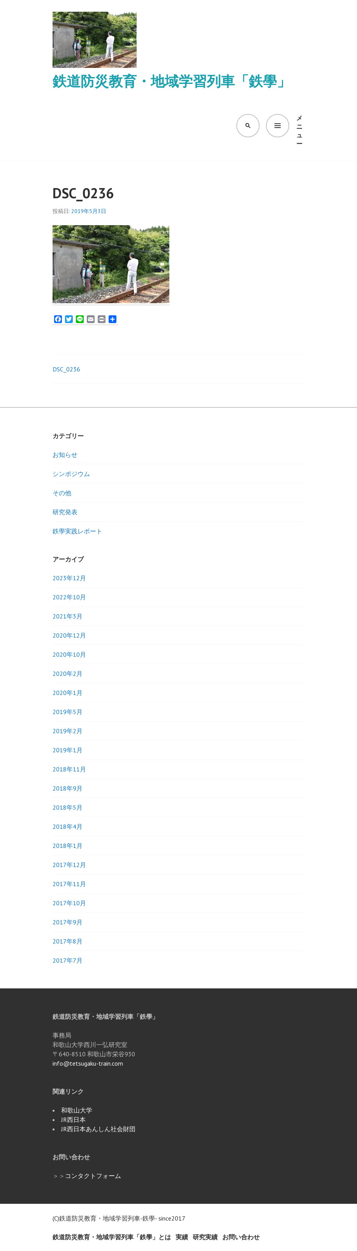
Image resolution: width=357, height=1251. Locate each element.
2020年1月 (68, 693)
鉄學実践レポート (77, 531)
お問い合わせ (241, 1237)
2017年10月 (69, 903)
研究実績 (205, 1237)
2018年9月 (68, 788)
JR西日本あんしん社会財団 (98, 1129)
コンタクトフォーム (93, 1176)
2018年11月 (69, 769)
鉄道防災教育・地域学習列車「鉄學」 (172, 81)
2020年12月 (69, 635)
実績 (182, 1237)
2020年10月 (69, 654)
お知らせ (65, 454)
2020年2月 (68, 673)
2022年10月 (69, 597)
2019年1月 (68, 750)
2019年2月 (68, 731)
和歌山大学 (76, 1110)
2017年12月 (69, 865)
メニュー (299, 125)
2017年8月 (68, 941)
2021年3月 (68, 616)
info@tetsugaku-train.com (88, 1063)
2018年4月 (68, 826)
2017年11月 (69, 884)
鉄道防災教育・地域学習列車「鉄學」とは (112, 1237)
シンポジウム (71, 474)
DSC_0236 (66, 369)
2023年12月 (69, 578)
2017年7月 (68, 960)
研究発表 (65, 512)
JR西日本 (73, 1119)
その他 (62, 493)
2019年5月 (68, 712)
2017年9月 (68, 922)
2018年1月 (68, 845)
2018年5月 (68, 807)
